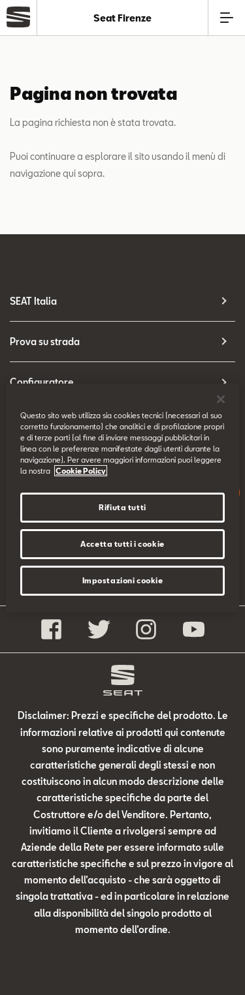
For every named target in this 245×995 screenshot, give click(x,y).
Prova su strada (45, 341)
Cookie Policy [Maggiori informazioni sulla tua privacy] (81, 471)
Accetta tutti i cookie (122, 544)
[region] (122, 497)
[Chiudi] (220, 398)
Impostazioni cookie (122, 580)
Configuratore (42, 382)
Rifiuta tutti (122, 507)
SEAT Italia (33, 301)
